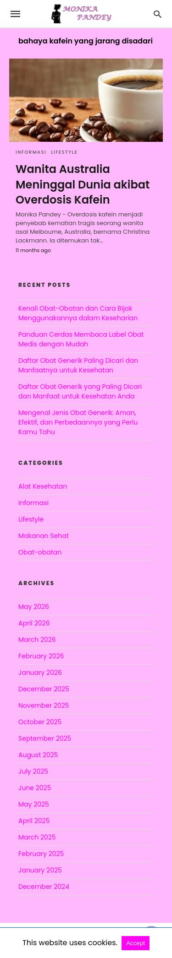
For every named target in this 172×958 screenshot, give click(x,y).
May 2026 (33, 606)
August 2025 (38, 754)
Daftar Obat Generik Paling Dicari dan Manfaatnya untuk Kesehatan (78, 365)
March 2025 (37, 837)
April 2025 (34, 820)
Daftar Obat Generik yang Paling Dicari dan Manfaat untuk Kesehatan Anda (80, 391)
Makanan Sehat (43, 535)
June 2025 (34, 787)
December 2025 (43, 689)
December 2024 (43, 886)
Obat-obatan (39, 552)
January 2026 (40, 672)
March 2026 (37, 639)
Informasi (31, 152)
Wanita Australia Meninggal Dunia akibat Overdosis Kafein (83, 184)
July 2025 (33, 771)
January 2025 (40, 870)
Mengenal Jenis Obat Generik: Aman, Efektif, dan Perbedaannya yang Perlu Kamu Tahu (78, 422)
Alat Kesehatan (42, 486)
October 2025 (39, 722)
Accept (135, 943)
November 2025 (43, 705)
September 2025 (44, 738)
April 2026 (34, 623)
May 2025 (33, 804)
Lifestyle (64, 152)
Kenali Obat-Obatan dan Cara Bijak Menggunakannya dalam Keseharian (78, 313)
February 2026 (41, 656)
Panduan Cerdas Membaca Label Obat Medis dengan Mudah (81, 339)
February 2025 (41, 853)
